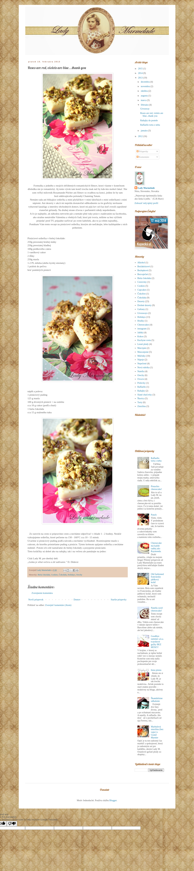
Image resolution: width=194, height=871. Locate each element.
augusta (144, 95)
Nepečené (141, 363)
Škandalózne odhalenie (157, 699)
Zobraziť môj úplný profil (146, 203)
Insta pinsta (156, 670)
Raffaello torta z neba (150, 125)
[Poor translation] (12, 823)
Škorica (140, 398)
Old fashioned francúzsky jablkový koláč (157, 578)
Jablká (140, 332)
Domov (77, 599)
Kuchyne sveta (144, 340)
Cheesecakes (143, 325)
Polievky (141, 383)
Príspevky (142, 151)
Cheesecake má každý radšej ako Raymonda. (156, 547)
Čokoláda (63, 575)
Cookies (54, 575)
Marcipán (141, 348)
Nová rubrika (143, 367)
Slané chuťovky (144, 394)
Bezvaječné (142, 274)
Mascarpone (142, 352)
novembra (145, 86)
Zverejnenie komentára (42, 593)
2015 (140, 68)
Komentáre (143, 157)
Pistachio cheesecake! (156, 487)
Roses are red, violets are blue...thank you (151, 114)
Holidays (71, 575)
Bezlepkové (142, 270)
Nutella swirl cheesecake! (157, 609)
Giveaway (144, 109)
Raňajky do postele (149, 120)
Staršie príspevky (119, 599)
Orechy (79, 575)
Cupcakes (141, 290)
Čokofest (141, 294)
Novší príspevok (35, 599)
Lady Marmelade (146, 188)
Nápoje (140, 359)
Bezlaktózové (143, 266)
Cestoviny (142, 282)
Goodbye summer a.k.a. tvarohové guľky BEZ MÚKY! (157, 641)
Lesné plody (143, 344)
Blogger (112, 800)
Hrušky (140, 321)
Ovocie (140, 379)
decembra (145, 82)
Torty (139, 402)
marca (144, 100)
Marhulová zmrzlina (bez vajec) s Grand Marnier (157, 732)
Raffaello (141, 387)
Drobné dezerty (144, 305)
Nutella (140, 371)
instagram (141, 328)
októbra (144, 91)
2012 (140, 136)
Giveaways (142, 313)
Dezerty (141, 301)
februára (145, 105)
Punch (154, 515)
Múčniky (141, 356)
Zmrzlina (141, 406)
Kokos (140, 336)
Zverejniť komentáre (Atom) (58, 605)
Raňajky (141, 391)
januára (144, 130)
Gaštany (141, 309)
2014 (140, 73)
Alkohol (141, 262)
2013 (140, 78)
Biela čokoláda (44, 575)
